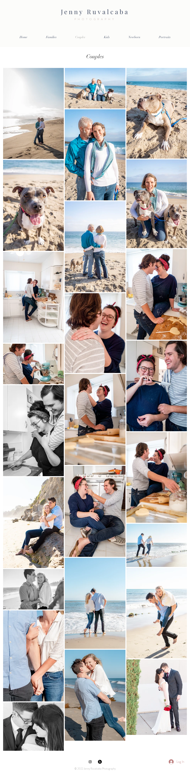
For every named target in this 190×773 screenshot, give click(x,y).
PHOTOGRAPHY (95, 19)
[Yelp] (100, 762)
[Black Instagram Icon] (90, 762)
